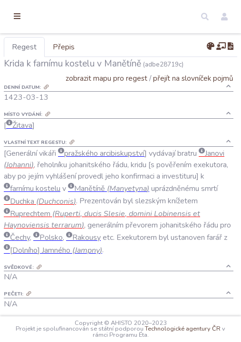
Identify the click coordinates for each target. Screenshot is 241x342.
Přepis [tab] (113, 47)
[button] (204, 16)
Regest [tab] (73, 47)
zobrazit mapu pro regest (106, 78)
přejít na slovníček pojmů (193, 78)
